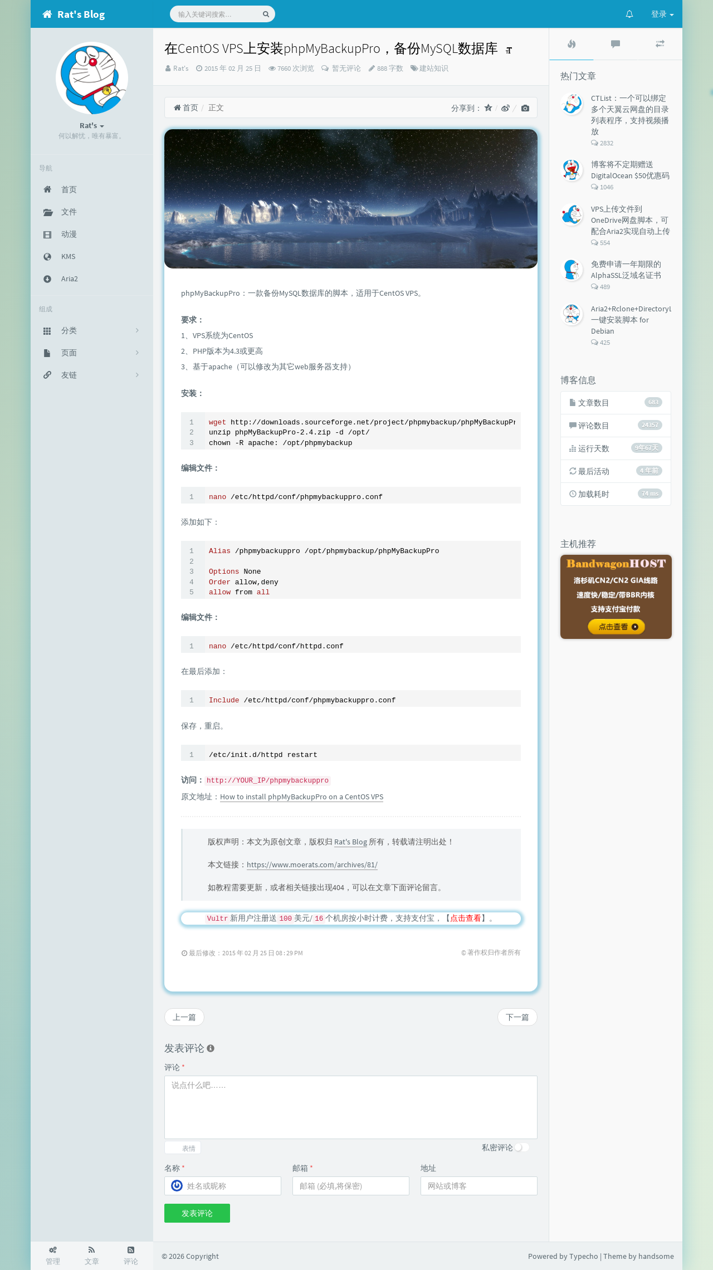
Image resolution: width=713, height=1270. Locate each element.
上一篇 (184, 1017)
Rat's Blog (350, 842)
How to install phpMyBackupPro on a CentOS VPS (301, 797)
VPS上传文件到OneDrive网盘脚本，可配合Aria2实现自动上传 (630, 220)
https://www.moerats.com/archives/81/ (312, 864)
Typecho (583, 1256)
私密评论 (497, 1147)
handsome (656, 1256)
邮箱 (302, 1168)
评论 (174, 1067)
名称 (174, 1168)
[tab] (571, 44)
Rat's (180, 68)
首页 (185, 107)
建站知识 (433, 68)
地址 (428, 1168)
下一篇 (517, 1017)
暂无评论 (345, 68)
